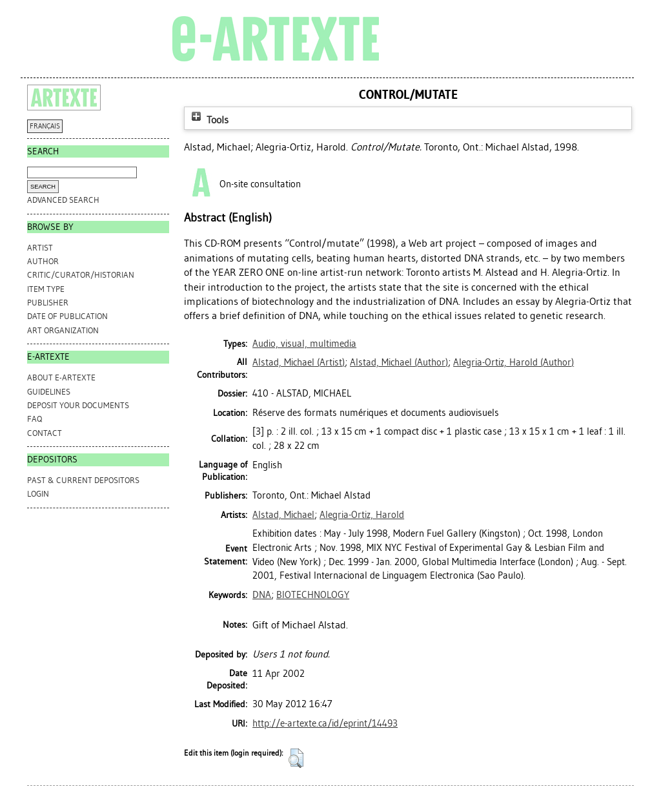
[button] (296, 758)
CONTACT (44, 433)
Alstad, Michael (283, 515)
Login (38, 494)
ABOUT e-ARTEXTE (61, 377)
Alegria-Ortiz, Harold (362, 515)
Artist (40, 248)
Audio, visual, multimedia (304, 343)
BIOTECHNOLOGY (312, 595)
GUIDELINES (48, 392)
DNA (261, 595)
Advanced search (63, 200)
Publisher (47, 302)
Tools (208, 120)
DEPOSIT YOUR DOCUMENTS (78, 405)
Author (43, 261)
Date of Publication (67, 316)
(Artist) (298, 362)
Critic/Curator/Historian (80, 275)
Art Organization (63, 330)
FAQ (34, 419)
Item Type (46, 289)
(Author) (399, 362)
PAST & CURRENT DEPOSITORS (83, 480)
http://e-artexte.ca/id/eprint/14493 (325, 723)
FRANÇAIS (45, 126)
